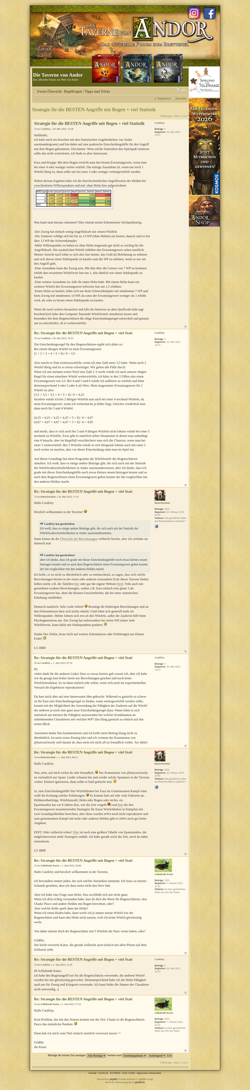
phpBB (113, 1079)
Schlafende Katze (50, 865)
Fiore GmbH (128, 1072)
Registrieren (164, 98)
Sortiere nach (127, 1055)
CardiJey (45, 128)
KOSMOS (115, 1072)
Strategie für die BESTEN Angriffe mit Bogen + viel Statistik (94, 109)
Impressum (142, 1072)
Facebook (103, 1072)
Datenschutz (155, 1072)
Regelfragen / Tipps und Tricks (87, 91)
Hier (76, 832)
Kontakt (92, 1072)
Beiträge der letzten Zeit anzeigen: (77, 1055)
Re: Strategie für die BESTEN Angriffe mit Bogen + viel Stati (83, 333)
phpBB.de (140, 1082)
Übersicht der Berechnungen (78, 539)
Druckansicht (178, 90)
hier (76, 584)
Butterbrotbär (48, 496)
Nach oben (186, 327)
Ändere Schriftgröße (184, 90)
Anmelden (181, 98)
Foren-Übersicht (49, 91)
